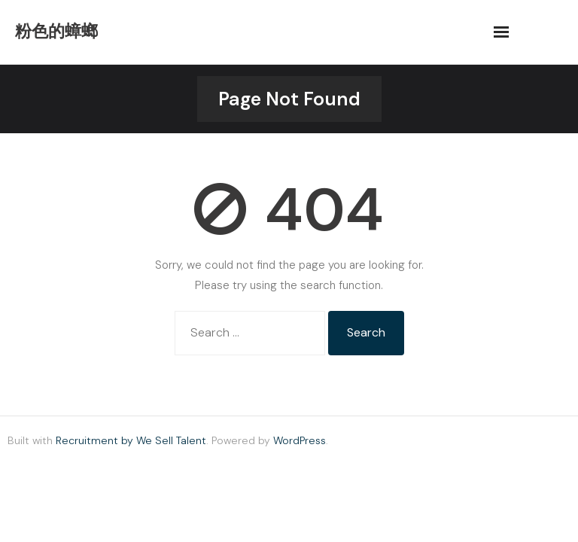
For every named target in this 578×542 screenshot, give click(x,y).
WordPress (299, 440)
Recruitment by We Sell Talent (131, 440)
